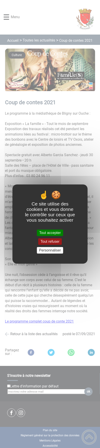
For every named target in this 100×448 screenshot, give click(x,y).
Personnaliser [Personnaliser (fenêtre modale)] (50, 250)
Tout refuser (50, 241)
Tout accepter (50, 233)
